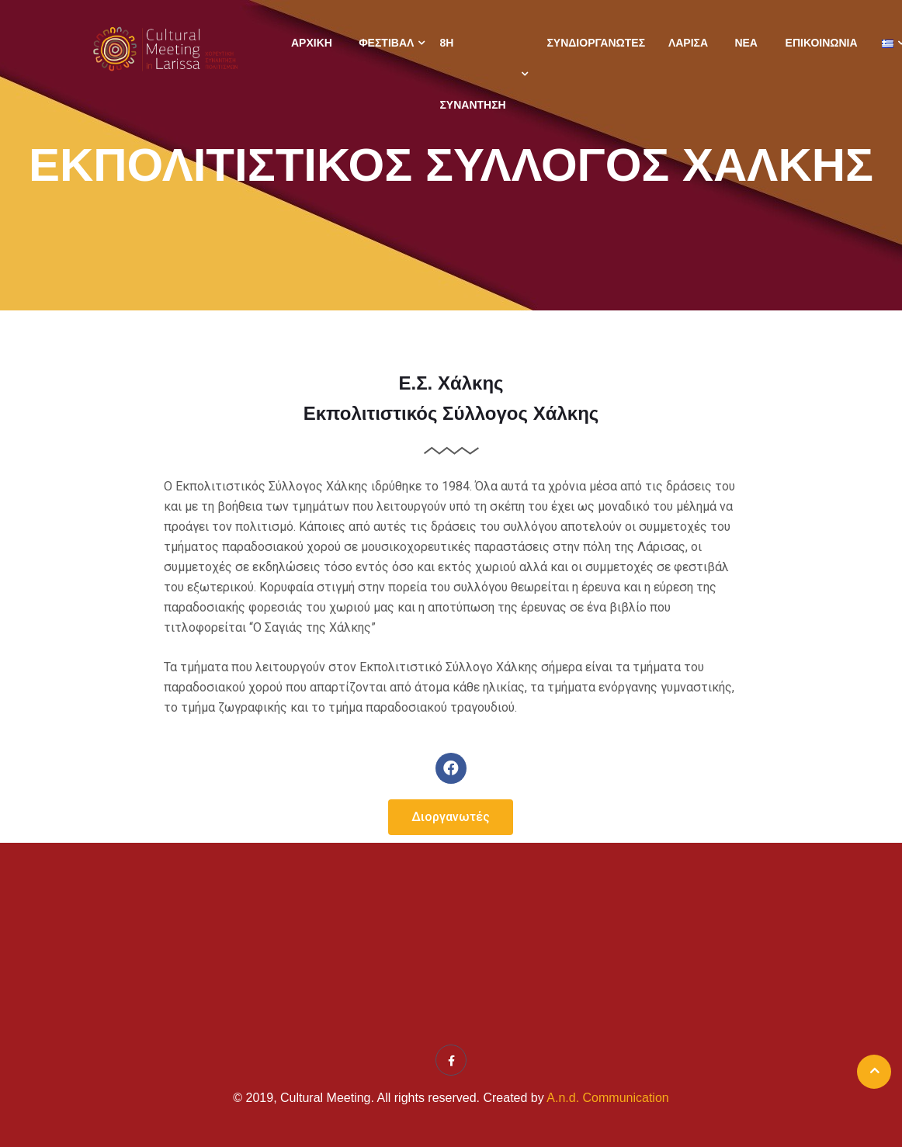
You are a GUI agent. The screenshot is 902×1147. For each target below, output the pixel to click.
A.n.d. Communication (607, 1097)
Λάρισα (688, 42)
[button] (450, 817)
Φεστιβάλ (386, 42)
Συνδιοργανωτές (595, 42)
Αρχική (311, 42)
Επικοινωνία (822, 42)
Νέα (746, 42)
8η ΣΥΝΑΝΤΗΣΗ (472, 73)
